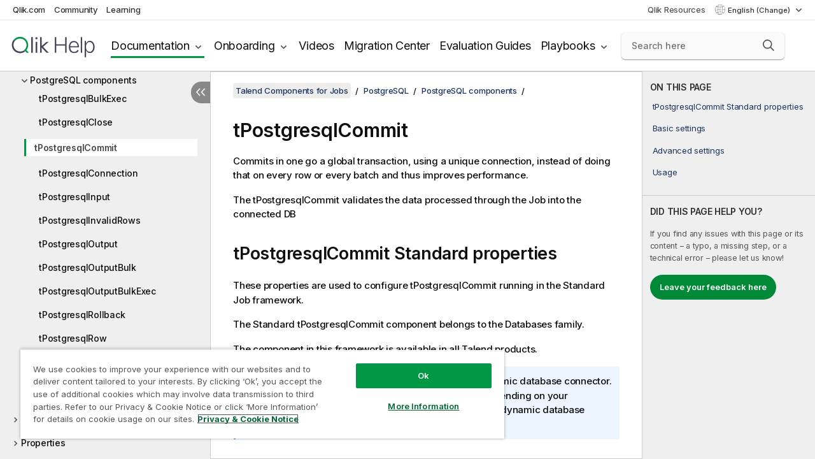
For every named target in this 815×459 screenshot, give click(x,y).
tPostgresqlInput (74, 196)
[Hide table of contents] (200, 92)
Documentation (150, 45)
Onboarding (244, 45)
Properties (43, 442)
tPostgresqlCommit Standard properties (728, 106)
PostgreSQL (386, 90)
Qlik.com (29, 9)
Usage (665, 172)
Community (76, 9)
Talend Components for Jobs (292, 90)
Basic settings (679, 128)
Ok (414, 366)
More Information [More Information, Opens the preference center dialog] (414, 396)
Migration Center (387, 45)
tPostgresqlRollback (82, 314)
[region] (256, 389)
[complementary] (728, 265)
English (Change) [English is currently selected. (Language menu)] (760, 10)
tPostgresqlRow (73, 338)
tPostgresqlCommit (75, 147)
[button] (768, 45)
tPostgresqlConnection (88, 173)
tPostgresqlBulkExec (82, 98)
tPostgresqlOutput (78, 243)
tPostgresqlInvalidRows (90, 220)
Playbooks (568, 45)
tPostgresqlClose (76, 122)
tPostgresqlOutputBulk (87, 267)
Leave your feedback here (713, 287)
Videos (316, 45)
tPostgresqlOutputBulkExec (97, 291)
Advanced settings (689, 150)
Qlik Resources (676, 9)
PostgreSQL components (83, 80)
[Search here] (702, 46)
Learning (123, 9)
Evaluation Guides (485, 45)
